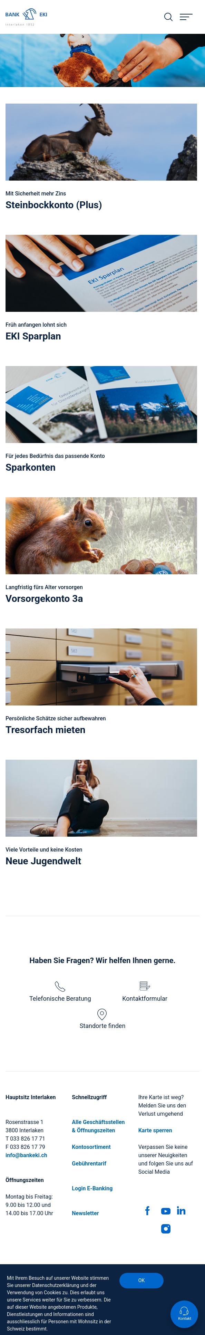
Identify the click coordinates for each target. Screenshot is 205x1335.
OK (141, 1280)
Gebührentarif (89, 1163)
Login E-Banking (92, 1188)
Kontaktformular (144, 991)
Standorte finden (103, 1019)
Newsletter (85, 1213)
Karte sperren (155, 1130)
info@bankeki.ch (26, 1155)
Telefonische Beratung (60, 991)
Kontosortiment (91, 1147)
